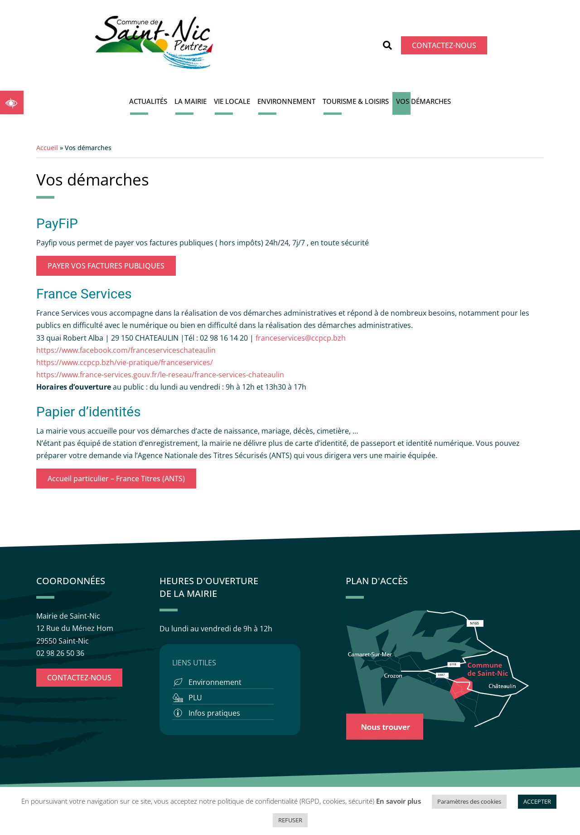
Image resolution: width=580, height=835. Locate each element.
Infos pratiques (214, 713)
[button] (12, 102)
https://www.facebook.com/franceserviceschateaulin (126, 350)
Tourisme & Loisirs (356, 101)
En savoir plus (398, 801)
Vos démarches (423, 101)
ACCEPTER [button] (537, 801)
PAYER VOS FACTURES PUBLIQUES (106, 266)
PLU (195, 698)
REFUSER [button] (290, 820)
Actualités (148, 101)
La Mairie (190, 101)
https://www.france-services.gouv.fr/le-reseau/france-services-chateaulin (160, 375)
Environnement (286, 101)
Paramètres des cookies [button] (469, 801)
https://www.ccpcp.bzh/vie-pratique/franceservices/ (124, 362)
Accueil (47, 147)
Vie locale (232, 101)
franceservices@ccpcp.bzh (302, 338)
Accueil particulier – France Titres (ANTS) (116, 478)
